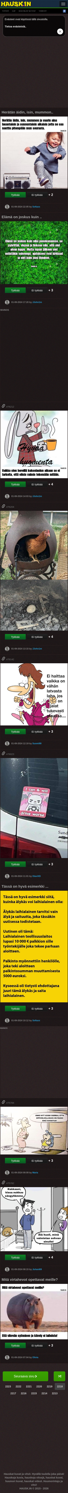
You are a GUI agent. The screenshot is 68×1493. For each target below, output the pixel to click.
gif (14, 11)
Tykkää (15, 195)
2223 (8, 1386)
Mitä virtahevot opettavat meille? (30, 1280)
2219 (49, 1386)
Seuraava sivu (25, 1376)
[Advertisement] (34, 73)
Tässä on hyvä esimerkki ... (25, 886)
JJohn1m (37, 302)
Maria (35, 1172)
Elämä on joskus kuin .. (22, 217)
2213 (54, 1393)
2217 (13, 1393)
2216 (23, 1393)
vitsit (5, 11)
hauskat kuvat (27, 11)
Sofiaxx (36, 206)
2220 (39, 1386)
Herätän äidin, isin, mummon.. (27, 112)
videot (43, 11)
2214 (44, 1393)
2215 (34, 1393)
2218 (60, 1386)
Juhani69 (37, 1269)
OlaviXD (36, 876)
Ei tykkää (37, 195)
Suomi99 (36, 743)
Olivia (35, 1357)
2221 (29, 1386)
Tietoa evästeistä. (15, 26)
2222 (18, 1386)
